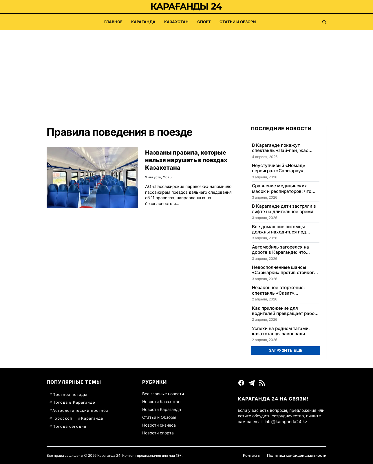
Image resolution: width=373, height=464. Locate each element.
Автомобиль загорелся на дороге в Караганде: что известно (280, 249)
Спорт (204, 21)
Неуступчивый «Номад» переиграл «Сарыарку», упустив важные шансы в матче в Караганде (280, 168)
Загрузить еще (286, 350)
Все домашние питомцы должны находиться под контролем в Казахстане (279, 229)
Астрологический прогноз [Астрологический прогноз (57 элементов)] (80, 410)
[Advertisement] (186, 73)
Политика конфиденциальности (296, 455)
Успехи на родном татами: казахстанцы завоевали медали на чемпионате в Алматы (281, 331)
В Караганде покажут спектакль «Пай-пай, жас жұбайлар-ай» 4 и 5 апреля (282, 148)
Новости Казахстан (161, 401)
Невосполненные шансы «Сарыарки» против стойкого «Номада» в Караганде (284, 270)
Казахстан (176, 21)
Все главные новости (163, 393)
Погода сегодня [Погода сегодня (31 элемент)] (69, 426)
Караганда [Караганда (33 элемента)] (92, 418)
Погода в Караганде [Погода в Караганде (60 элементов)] (73, 402)
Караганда (143, 21)
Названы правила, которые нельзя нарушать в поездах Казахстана (186, 160)
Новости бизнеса (159, 425)
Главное (113, 21)
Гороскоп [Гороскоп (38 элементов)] (62, 418)
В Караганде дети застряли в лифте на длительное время (284, 209)
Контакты (251, 455)
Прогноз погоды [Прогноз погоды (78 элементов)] (69, 394)
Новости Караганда (161, 409)
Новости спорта (158, 432)
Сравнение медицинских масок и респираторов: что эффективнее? (281, 188)
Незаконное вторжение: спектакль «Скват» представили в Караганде (280, 290)
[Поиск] (324, 22)
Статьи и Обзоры (238, 21)
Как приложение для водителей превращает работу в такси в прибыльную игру (285, 311)
